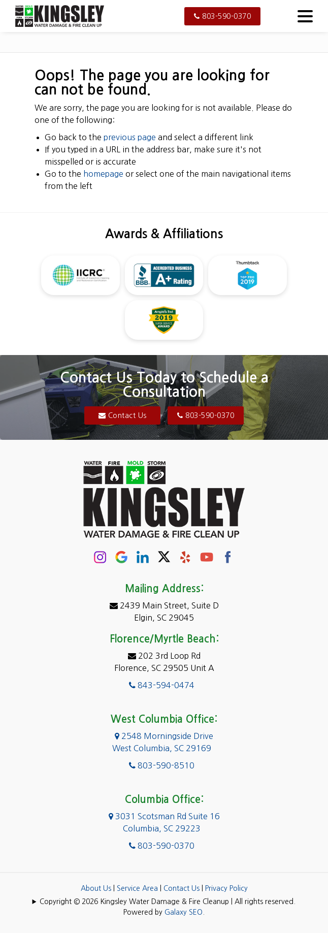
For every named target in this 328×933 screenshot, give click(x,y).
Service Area (137, 888)
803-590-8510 (161, 765)
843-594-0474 (161, 685)
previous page (130, 137)
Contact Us (123, 415)
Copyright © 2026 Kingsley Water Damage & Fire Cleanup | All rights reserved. (168, 901)
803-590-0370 (222, 16)
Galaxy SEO (184, 912)
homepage (103, 174)
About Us (96, 888)
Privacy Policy (226, 888)
